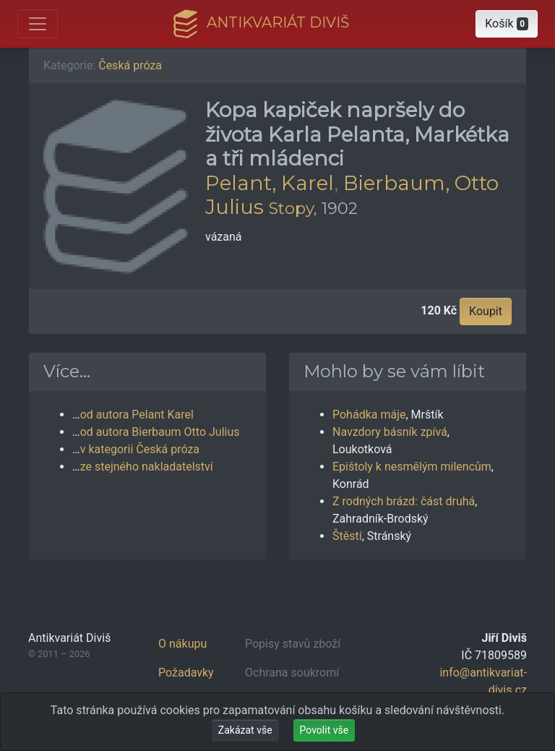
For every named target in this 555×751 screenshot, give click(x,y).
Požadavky (186, 672)
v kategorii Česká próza (139, 449)
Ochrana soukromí (292, 672)
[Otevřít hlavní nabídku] (37, 23)
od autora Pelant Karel (137, 414)
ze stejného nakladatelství (146, 466)
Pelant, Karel (269, 183)
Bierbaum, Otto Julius (352, 195)
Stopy (291, 208)
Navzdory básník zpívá (389, 432)
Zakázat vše (245, 730)
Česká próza (130, 65)
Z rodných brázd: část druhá (403, 501)
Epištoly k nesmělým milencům (411, 466)
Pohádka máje (368, 414)
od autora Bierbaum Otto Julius (160, 432)
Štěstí (347, 536)
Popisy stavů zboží (292, 644)
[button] (507, 24)
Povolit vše (324, 730)
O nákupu (182, 644)
